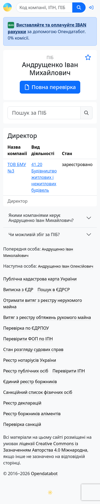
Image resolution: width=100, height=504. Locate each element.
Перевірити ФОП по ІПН (28, 339)
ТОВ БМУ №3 (16, 167)
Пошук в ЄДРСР (54, 290)
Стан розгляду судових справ (33, 349)
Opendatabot (44, 473)
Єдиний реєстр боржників (30, 381)
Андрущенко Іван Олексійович (65, 266)
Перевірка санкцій (22, 424)
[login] (91, 7)
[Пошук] (44, 7)
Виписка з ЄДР (18, 290)
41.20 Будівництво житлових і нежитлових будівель (44, 177)
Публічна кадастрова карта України (40, 279)
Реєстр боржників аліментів (32, 414)
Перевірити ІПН (69, 371)
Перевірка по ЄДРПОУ (26, 328)
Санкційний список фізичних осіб (37, 392)
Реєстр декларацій (22, 403)
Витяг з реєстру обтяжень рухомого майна (47, 317)
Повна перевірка (50, 87)
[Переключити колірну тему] (50, 492)
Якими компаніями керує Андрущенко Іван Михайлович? (41, 217)
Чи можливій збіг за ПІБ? (34, 234)
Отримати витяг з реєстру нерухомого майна (42, 303)
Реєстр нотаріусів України (29, 360)
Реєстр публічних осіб (25, 371)
